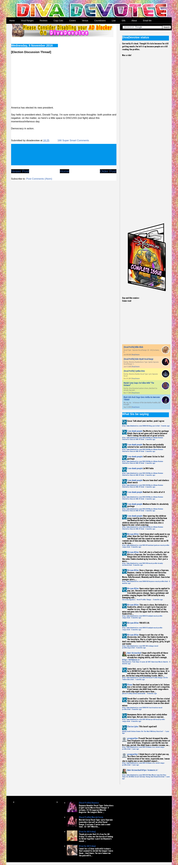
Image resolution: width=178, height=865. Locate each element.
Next (57, 802)
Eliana (129, 684)
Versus (85, 20)
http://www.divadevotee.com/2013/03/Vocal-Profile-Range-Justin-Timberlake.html (145, 678)
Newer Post (20, 171)
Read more (136, 355)
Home (12, 20)
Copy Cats (58, 20)
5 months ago (136, 547)
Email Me (147, 20)
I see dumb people (134, 430)
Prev (14, 802)
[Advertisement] (144, 109)
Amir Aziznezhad (134, 652)
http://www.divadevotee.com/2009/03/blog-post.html (141, 426)
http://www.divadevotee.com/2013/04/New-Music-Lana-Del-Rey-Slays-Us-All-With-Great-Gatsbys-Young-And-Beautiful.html (144, 776)
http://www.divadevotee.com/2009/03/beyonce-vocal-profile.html (145, 581)
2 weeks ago (165, 426)
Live (114, 20)
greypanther (132, 738)
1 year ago (135, 749)
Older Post (108, 171)
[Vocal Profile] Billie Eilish (133, 347)
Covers (72, 20)
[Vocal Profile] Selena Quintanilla (134, 693)
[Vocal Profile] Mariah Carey (91, 817)
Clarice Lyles (132, 726)
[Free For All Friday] (87, 831)
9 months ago (137, 709)
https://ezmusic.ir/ (149, 770)
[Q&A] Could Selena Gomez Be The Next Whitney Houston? (143, 731)
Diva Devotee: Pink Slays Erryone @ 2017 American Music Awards (145, 662)
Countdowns (100, 20)
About (134, 20)
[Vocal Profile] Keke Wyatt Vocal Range (138, 359)
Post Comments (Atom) (39, 178)
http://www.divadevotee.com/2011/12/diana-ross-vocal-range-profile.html (143, 748)
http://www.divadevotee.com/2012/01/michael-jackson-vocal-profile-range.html (146, 546)
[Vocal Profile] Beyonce (89, 802)
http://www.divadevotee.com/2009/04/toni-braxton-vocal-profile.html (142, 708)
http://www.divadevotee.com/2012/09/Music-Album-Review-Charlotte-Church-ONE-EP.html (142, 438)
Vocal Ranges (27, 20)
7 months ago (140, 679)
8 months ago (152, 693)
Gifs (123, 20)
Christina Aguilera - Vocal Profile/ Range (137, 599)
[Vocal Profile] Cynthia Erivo (134, 371)
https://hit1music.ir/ (131, 659)
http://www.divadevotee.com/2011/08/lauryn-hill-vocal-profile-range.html (143, 720)
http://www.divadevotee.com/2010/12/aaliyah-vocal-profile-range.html (142, 617)
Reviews (43, 20)
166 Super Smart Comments (73, 140)
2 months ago (150, 439)
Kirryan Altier (133, 533)
